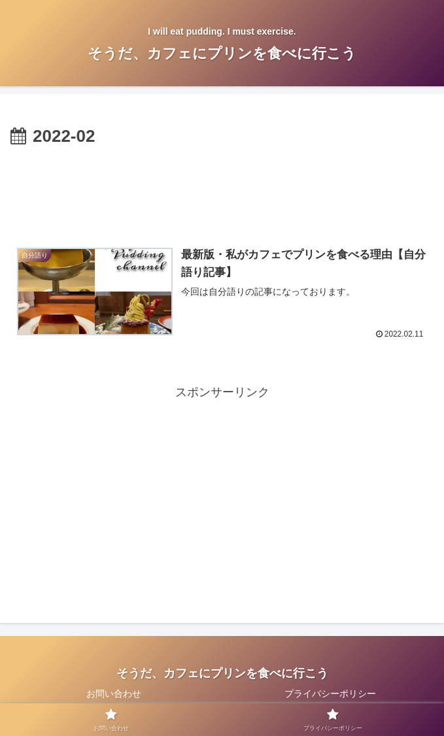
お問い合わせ (113, 694)
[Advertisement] (222, 190)
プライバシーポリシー (330, 694)
